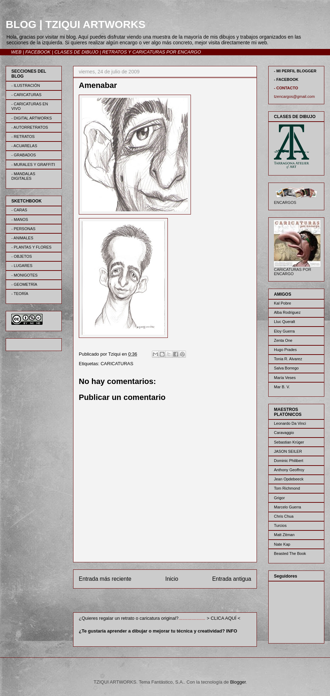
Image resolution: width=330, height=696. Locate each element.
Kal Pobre (282, 303)
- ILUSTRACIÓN (25, 85)
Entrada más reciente (105, 579)
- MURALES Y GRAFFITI (33, 164)
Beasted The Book (290, 553)
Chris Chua (283, 516)
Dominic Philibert (288, 460)
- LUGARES (21, 265)
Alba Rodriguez (287, 312)
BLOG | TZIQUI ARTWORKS (75, 24)
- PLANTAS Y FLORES (31, 247)
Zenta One (283, 340)
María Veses (285, 377)
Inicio (171, 579)
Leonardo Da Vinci (290, 423)
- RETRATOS (23, 136)
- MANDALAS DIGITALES (23, 176)
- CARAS (19, 210)
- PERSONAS (23, 229)
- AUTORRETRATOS (29, 127)
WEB (16, 52)
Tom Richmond (287, 488)
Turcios (280, 525)
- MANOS (19, 219)
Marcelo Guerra (287, 507)
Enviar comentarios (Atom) (179, 602)
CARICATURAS (116, 363)
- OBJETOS (21, 256)
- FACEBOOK (286, 79)
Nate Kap (282, 544)
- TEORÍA (19, 293)
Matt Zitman (284, 535)
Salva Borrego (286, 368)
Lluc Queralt (284, 321)
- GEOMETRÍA (24, 284)
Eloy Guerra (284, 331)
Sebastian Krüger (289, 442)
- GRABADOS (23, 155)
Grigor (279, 498)
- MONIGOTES (24, 275)
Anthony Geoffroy (289, 470)
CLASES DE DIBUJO (76, 52)
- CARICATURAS (26, 95)
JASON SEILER (288, 451)
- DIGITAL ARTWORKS (31, 118)
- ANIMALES (22, 238)
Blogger (238, 682)
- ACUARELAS (24, 146)
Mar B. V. (282, 387)
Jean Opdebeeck (288, 479)
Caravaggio (284, 432)
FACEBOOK (37, 52)
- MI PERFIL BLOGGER (295, 71)
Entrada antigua (231, 579)
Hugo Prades (285, 349)
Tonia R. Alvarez (288, 359)
